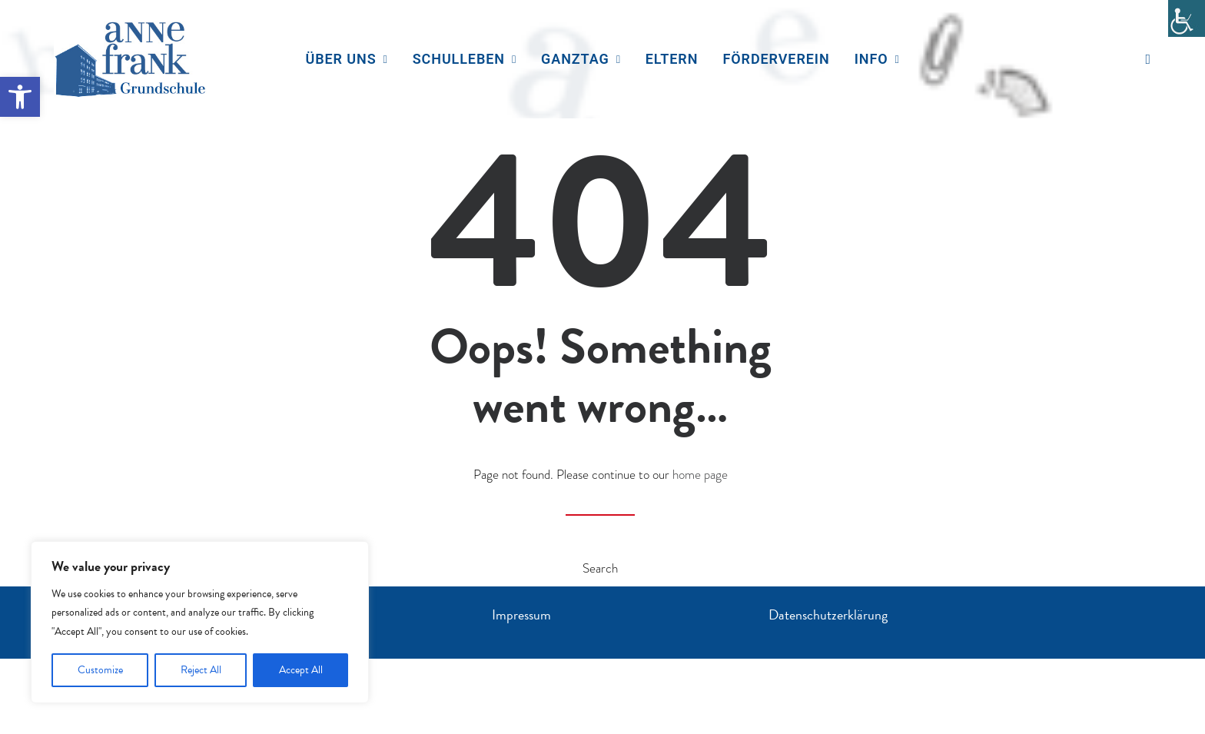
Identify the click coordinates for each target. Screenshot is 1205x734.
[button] (20, 97)
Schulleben (464, 59)
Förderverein (776, 59)
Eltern (672, 59)
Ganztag (581, 59)
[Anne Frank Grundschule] (130, 59)
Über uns (346, 59)
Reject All (201, 670)
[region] (200, 622)
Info (877, 59)
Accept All (301, 670)
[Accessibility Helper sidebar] (1186, 18)
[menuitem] (346, 59)
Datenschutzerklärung (828, 614)
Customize (100, 670)
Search (600, 568)
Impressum (521, 614)
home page (700, 474)
